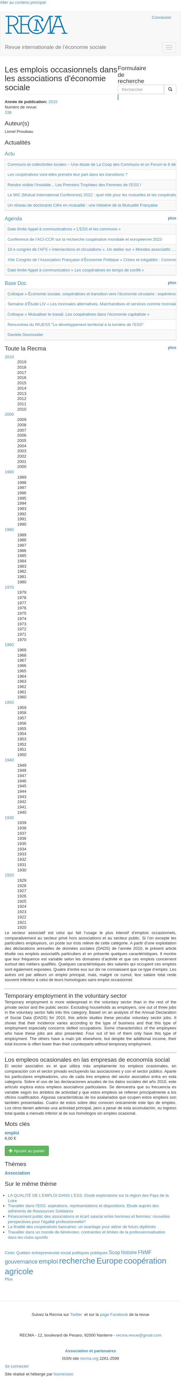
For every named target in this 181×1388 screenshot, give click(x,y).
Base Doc (15, 283)
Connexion (161, 17)
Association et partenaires (90, 1351)
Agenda (13, 218)
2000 (9, 414)
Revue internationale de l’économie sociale (55, 47)
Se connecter (17, 1366)
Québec (23, 1252)
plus (172, 218)
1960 (9, 644)
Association (17, 1172)
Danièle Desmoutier (25, 334)
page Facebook (114, 1314)
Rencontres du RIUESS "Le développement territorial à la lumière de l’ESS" (76, 324)
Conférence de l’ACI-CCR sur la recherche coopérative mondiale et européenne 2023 (85, 239)
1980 (9, 529)
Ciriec (10, 1252)
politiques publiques (90, 1252)
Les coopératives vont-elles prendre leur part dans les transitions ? (67, 174)
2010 (9, 357)
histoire (129, 1252)
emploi (12, 1132)
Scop (114, 1252)
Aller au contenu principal (23, 2)
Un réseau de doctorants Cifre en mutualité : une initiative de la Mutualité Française (83, 205)
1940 (9, 760)
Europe (109, 1260)
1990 (9, 472)
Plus (9, 1279)
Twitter (76, 1314)
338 (8, 112)
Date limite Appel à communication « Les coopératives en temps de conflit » (76, 270)
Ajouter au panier (27, 1150)
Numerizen (63, 1374)
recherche (77, 1260)
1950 (9, 702)
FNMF (145, 1252)
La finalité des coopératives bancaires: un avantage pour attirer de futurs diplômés (82, 1226)
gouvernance (21, 1262)
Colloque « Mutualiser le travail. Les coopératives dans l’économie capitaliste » (78, 314)
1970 (9, 587)
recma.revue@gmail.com (139, 1335)
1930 (9, 817)
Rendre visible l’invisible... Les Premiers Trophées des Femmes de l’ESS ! (74, 184)
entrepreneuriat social (51, 1252)
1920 (9, 875)
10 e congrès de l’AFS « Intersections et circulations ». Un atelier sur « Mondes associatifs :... (92, 249)
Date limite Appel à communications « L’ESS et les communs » (64, 229)
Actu (10, 153)
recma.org (89, 1358)
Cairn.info (120, 17)
